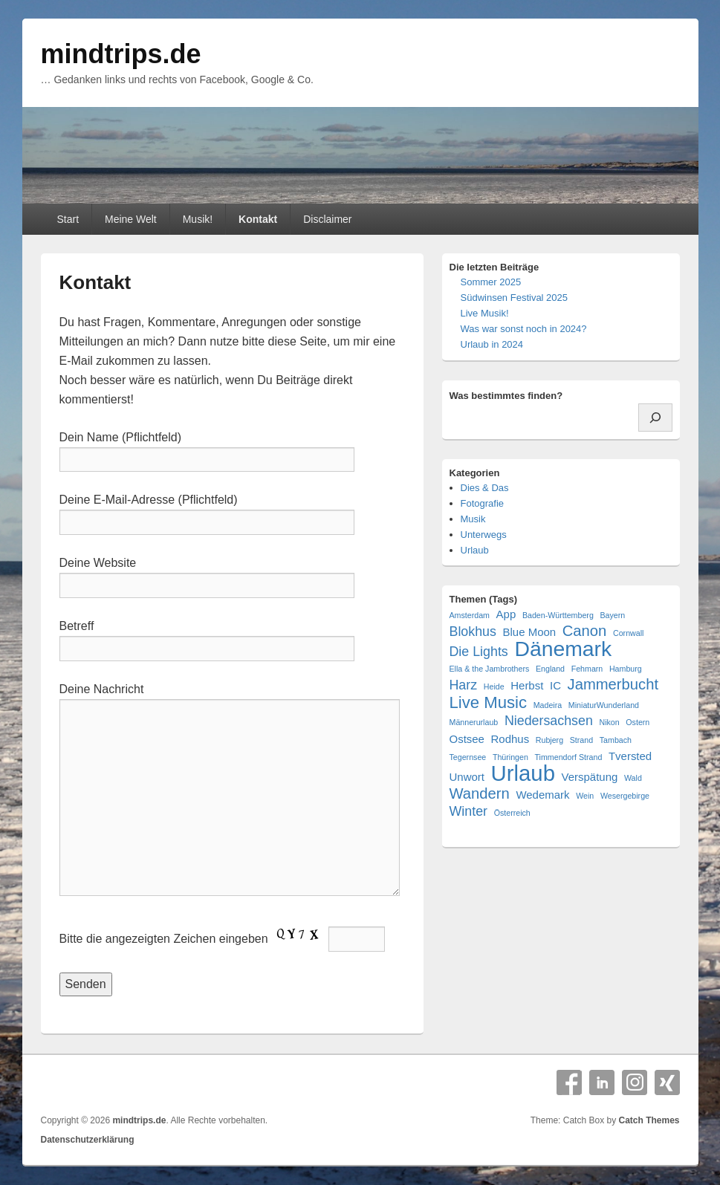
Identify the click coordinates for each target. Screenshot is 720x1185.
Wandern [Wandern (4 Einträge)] (480, 794)
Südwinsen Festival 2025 (514, 297)
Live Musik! (485, 313)
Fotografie (483, 503)
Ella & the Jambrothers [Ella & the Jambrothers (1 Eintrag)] (490, 668)
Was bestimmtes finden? (506, 395)
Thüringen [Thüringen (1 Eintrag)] (510, 757)
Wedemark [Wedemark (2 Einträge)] (542, 794)
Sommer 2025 (491, 282)
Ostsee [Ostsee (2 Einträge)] (467, 739)
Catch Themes (648, 1120)
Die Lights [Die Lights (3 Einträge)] (479, 651)
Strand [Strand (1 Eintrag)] (581, 740)
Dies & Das (485, 487)
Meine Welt (131, 219)
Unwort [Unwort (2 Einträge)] (467, 776)
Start (67, 219)
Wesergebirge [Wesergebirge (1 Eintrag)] (624, 795)
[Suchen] (655, 417)
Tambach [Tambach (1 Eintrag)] (616, 740)
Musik (473, 519)
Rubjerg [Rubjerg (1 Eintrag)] (549, 740)
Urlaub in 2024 (492, 344)
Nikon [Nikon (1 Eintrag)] (609, 722)
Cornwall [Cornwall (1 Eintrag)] (628, 633)
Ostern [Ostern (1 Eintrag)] (637, 722)
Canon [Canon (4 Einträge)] (584, 631)
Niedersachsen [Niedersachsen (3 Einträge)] (549, 720)
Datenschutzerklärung (87, 1139)
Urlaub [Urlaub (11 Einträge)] (523, 773)
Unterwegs (484, 534)
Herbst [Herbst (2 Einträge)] (526, 685)
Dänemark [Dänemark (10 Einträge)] (563, 649)
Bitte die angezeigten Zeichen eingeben (222, 938)
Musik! (198, 219)
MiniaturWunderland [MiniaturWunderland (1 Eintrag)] (603, 705)
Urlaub (475, 550)
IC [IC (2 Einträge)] (555, 685)
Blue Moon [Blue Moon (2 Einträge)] (530, 632)
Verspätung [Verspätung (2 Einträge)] (590, 776)
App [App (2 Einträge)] (506, 614)
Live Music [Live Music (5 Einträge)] (489, 702)
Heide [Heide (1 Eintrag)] (494, 686)
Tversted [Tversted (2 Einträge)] (630, 756)
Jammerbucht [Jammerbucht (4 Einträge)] (613, 684)
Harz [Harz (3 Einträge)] (464, 685)
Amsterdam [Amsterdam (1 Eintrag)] (470, 615)
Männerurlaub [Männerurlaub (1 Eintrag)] (474, 722)
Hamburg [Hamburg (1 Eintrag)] (625, 668)
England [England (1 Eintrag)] (550, 668)
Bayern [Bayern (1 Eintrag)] (612, 615)
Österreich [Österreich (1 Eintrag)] (512, 812)
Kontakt (258, 219)
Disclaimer (327, 219)
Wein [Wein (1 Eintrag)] (585, 795)
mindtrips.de (121, 54)
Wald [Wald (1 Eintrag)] (633, 777)
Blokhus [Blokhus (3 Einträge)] (473, 631)
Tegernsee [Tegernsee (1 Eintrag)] (468, 757)
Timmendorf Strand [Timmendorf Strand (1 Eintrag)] (569, 757)
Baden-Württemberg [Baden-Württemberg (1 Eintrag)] (558, 615)
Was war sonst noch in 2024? (524, 328)
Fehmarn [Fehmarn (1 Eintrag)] (587, 668)
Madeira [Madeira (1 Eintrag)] (547, 705)
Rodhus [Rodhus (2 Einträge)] (510, 739)
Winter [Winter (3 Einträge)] (469, 811)
